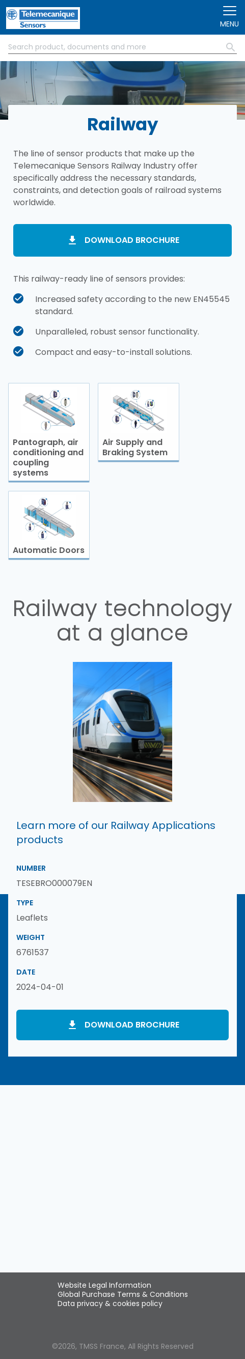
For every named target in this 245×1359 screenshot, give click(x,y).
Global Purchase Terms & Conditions (123, 1294)
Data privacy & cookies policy (110, 1303)
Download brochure (132, 240)
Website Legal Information (104, 1285)
